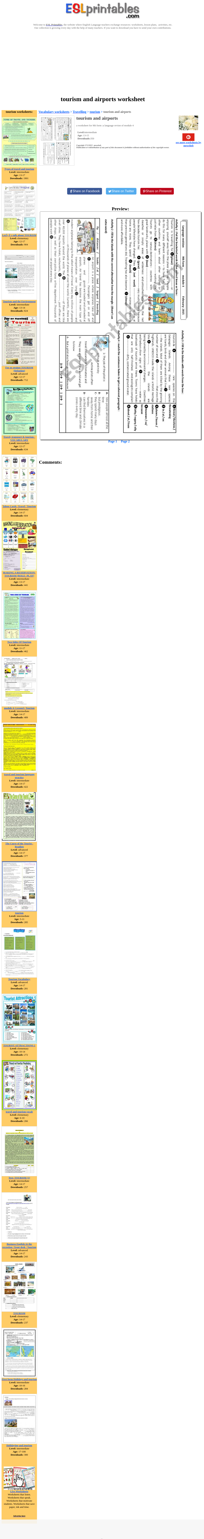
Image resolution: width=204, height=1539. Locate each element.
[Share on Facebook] (84, 191)
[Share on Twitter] (121, 191)
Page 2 (125, 441)
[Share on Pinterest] (157, 191)
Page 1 (112, 441)
